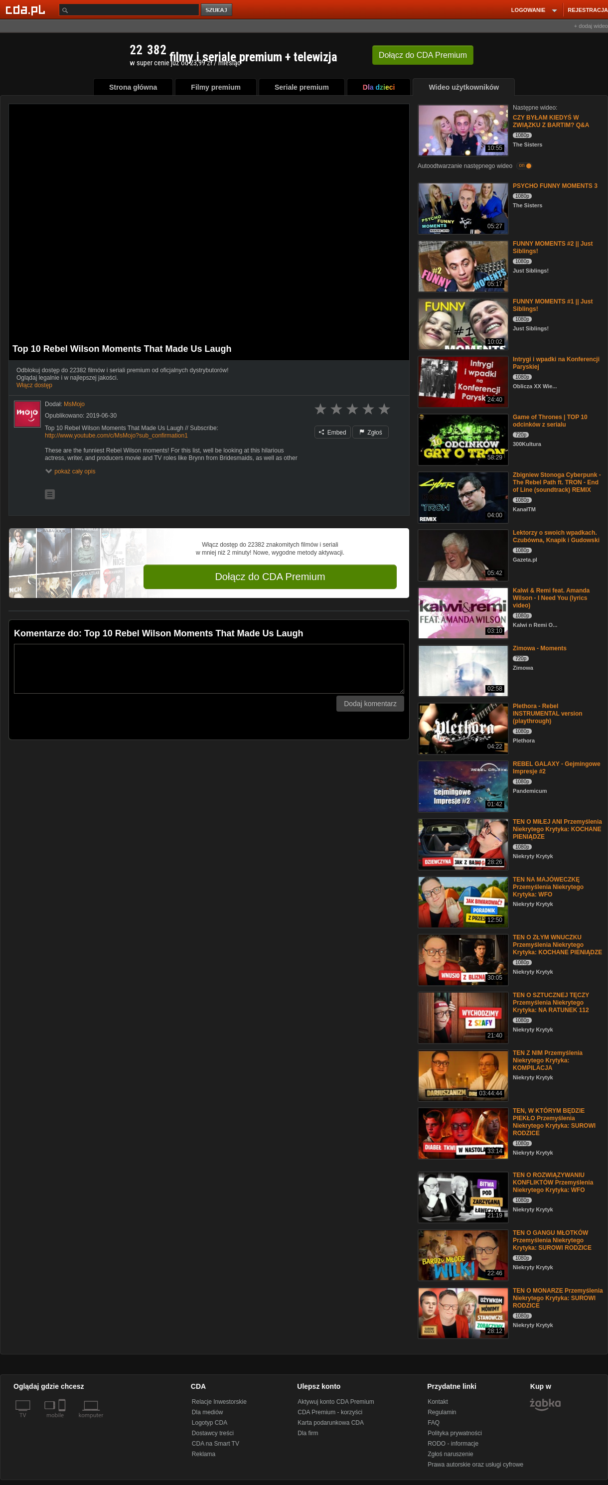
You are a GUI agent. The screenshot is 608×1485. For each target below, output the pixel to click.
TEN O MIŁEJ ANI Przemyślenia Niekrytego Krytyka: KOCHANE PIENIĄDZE (557, 829)
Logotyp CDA (209, 1422)
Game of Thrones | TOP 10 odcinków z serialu (550, 421)
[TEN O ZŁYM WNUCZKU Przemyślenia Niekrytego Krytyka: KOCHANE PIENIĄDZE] (462, 959)
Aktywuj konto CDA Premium (336, 1401)
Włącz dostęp (34, 385)
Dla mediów (207, 1412)
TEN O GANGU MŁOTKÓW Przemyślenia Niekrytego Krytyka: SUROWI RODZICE (552, 1240)
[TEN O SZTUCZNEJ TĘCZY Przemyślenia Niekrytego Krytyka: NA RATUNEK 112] (462, 1017)
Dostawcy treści (213, 1433)
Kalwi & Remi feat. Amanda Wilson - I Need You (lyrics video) (551, 598)
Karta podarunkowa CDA (331, 1422)
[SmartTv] (63, 1421)
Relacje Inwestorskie (219, 1401)
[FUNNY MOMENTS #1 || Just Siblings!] (462, 323)
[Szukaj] (129, 9)
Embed (332, 432)
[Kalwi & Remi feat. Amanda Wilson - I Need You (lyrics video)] (462, 612)
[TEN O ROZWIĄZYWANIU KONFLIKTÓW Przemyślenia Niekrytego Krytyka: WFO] (462, 1197)
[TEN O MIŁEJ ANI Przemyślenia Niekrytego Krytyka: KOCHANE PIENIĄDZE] (462, 843)
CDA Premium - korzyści (330, 1412)
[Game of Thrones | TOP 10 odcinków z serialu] (462, 439)
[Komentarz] (209, 669)
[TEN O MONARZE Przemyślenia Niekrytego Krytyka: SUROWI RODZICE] (462, 1312)
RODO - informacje (453, 1443)
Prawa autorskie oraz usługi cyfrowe (475, 1464)
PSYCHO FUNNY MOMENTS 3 (555, 185)
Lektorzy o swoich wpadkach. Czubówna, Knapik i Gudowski (556, 536)
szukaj (217, 10)
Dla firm (308, 1433)
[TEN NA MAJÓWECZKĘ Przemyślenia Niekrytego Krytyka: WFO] (462, 901)
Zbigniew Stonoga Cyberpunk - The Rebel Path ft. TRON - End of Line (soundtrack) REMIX (557, 482)
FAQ (434, 1422)
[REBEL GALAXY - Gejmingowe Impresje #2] (462, 785)
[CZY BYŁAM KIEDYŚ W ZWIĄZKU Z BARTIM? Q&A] (462, 129)
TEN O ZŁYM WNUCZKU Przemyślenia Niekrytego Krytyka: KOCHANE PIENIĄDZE (557, 945)
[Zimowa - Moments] (462, 670)
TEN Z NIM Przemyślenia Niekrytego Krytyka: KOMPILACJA (548, 1060)
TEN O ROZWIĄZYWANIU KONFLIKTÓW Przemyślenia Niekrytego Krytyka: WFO (553, 1182)
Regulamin (442, 1412)
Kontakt (438, 1401)
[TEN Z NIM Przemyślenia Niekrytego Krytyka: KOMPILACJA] (462, 1074)
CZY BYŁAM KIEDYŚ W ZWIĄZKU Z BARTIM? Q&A (551, 121)
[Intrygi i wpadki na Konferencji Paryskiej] (462, 381)
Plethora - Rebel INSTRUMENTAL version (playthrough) (548, 714)
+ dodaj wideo (591, 26)
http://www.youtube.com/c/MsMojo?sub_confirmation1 (116, 435)
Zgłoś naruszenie (450, 1454)
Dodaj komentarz (370, 704)
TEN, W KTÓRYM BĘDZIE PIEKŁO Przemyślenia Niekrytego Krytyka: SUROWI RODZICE (554, 1122)
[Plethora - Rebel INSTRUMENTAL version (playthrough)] (462, 728)
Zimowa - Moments (540, 648)
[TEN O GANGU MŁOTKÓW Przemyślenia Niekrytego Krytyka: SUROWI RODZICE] (462, 1254)
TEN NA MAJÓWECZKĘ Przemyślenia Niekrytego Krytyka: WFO (548, 887)
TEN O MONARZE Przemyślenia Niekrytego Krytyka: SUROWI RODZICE (558, 1298)
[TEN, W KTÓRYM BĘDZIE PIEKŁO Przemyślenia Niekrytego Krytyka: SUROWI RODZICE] (462, 1132)
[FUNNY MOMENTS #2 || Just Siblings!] (462, 265)
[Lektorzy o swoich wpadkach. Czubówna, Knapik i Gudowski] (462, 554)
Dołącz (423, 55)
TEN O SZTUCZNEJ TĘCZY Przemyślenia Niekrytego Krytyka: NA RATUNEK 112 (551, 1003)
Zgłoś (370, 432)
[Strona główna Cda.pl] (27, 9)
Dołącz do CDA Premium (270, 576)
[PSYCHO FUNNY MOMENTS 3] (462, 207)
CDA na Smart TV (215, 1443)
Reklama (203, 1454)
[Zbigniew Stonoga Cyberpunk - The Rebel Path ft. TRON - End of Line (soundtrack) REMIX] (462, 496)
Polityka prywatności (455, 1433)
